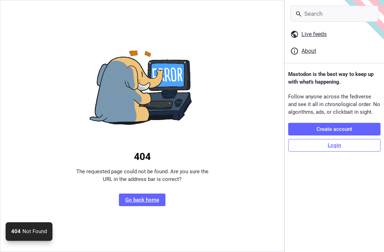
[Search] (334, 14)
